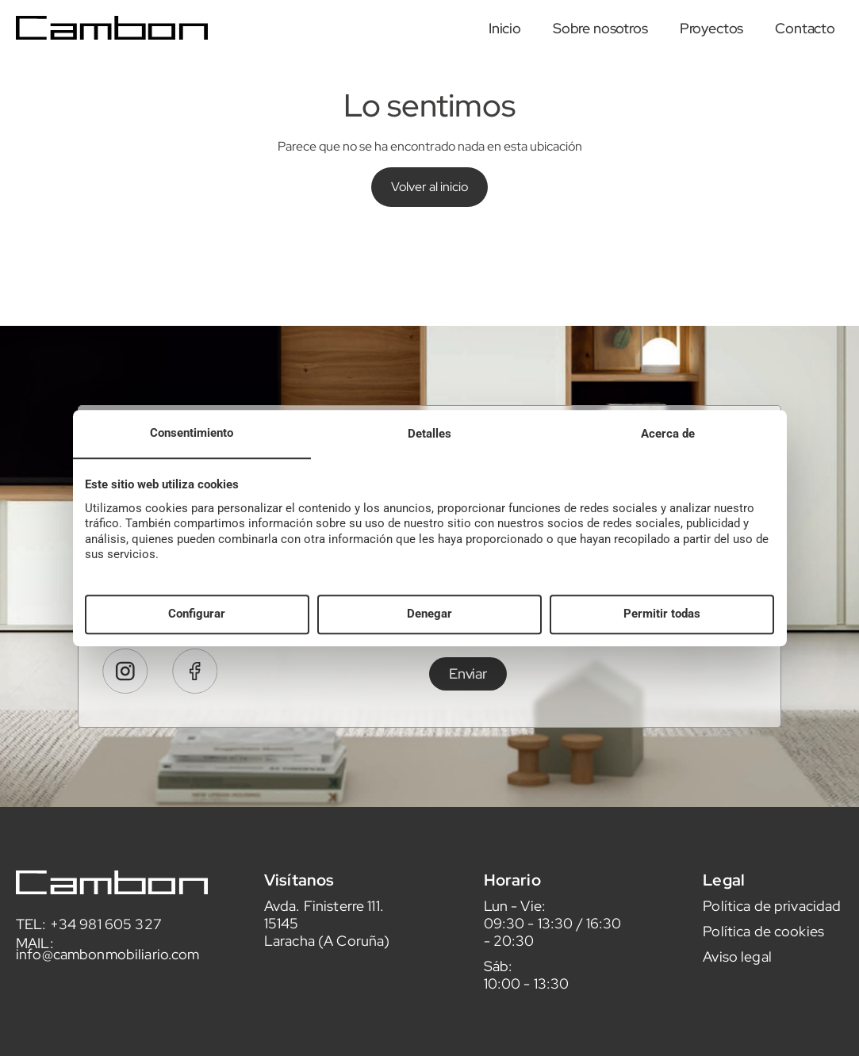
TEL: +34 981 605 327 (89, 956)
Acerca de (668, 434)
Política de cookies (763, 964)
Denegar (429, 614)
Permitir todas (661, 614)
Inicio (505, 28)
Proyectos (712, 28)
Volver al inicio (429, 186)
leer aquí (685, 669)
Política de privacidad (772, 938)
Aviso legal (737, 989)
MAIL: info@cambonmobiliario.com (108, 981)
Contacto (805, 28)
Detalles (429, 434)
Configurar (196, 614)
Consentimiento (191, 433)
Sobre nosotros (600, 28)
